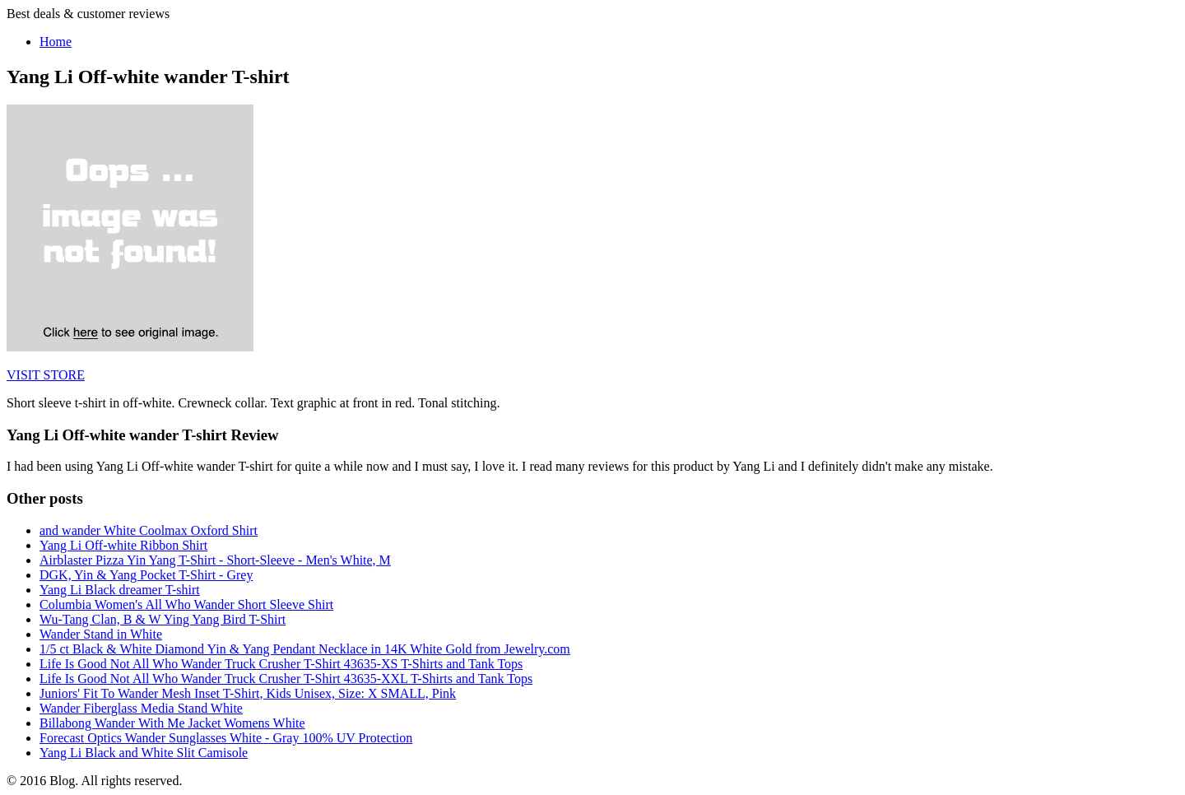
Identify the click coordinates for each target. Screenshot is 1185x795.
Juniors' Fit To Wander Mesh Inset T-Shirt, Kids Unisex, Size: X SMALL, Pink (248, 693)
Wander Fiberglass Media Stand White (141, 708)
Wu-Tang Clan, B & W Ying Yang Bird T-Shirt (163, 619)
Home (56, 42)
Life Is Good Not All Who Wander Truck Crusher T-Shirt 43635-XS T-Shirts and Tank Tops (281, 664)
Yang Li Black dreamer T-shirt (120, 590)
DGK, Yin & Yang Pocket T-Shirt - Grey (146, 575)
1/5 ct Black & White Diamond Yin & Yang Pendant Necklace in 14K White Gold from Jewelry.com (305, 649)
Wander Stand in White (101, 634)
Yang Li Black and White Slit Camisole (144, 753)
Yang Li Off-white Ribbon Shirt (123, 545)
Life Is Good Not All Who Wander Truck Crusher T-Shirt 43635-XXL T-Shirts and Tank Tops (286, 679)
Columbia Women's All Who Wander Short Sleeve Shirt (186, 604)
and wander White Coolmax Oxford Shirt (149, 530)
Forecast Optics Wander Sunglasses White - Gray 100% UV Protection (226, 738)
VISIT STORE (46, 375)
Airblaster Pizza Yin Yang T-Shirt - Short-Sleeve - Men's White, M (215, 560)
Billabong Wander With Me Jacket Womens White (172, 723)
